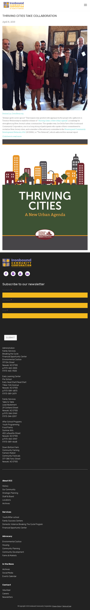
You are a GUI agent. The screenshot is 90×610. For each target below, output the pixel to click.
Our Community (8, 489)
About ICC (7, 481)
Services (6, 512)
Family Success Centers (12, 521)
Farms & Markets (9, 555)
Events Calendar (9, 576)
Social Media (7, 573)
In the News (8, 564)
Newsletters (7, 597)
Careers (5, 593)
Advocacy (7, 536)
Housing (5, 545)
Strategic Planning (10, 493)
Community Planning (11, 548)
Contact (6, 585)
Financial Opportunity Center (14, 528)
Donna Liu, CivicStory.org (12, 113)
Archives (6, 503)
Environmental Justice (11, 541)
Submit (10, 337)
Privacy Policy (56, 606)
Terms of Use (66, 606)
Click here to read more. (12, 136)
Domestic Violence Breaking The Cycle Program (22, 524)
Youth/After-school (10, 517)
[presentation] (20, 327)
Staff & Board (8, 496)
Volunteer (6, 590)
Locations (6, 500)
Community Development (13, 552)
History (5, 486)
